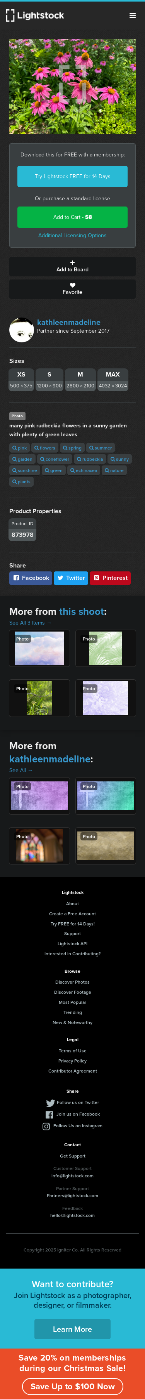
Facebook (30, 577)
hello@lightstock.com (72, 1215)
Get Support (72, 1156)
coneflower (54, 459)
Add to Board (72, 266)
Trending (72, 1012)
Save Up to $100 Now (73, 1386)
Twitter (71, 577)
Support (72, 933)
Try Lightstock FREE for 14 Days (73, 176)
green (54, 470)
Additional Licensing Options (72, 235)
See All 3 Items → (30, 623)
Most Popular (72, 1002)
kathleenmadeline (69, 322)
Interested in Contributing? (72, 953)
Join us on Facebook (78, 1114)
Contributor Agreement (72, 1070)
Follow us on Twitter (78, 1102)
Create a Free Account (72, 913)
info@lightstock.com (72, 1175)
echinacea (83, 470)
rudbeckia (90, 459)
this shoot (81, 611)
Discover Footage (72, 992)
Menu (132, 15)
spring (72, 447)
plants (21, 481)
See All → (21, 770)
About (72, 903)
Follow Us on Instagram (77, 1125)
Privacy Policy (72, 1060)
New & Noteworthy (72, 1022)
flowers (44, 447)
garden (22, 459)
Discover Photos (72, 982)
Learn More (72, 1329)
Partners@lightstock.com (72, 1195)
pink (19, 447)
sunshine (24, 470)
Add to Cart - (72, 217)
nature (114, 470)
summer (100, 447)
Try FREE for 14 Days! (73, 923)
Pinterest (110, 577)
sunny (120, 459)
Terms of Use (73, 1050)
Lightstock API (72, 943)
